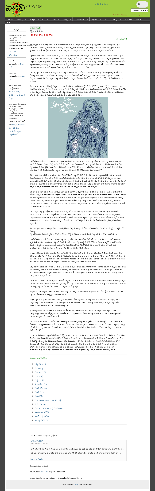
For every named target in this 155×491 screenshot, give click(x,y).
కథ (44, 19)
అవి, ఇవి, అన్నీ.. (112, 19)
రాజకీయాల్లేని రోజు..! (43, 416)
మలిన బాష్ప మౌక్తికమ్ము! (13, 53)
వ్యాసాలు (95, 19)
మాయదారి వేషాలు (42, 372)
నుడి (8, 22)
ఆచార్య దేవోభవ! (41, 420)
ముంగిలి (10, 19)
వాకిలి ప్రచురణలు (101, 4)
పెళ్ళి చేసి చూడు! (41, 364)
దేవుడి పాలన (39, 392)
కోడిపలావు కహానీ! (42, 412)
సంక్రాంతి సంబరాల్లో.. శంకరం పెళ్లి (48, 400)
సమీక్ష (66, 19)
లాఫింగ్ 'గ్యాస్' (35, 28)
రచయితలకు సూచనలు (134, 19)
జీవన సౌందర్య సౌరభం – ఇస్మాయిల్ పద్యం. (17, 95)
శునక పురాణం (40, 404)
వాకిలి (76, 484)
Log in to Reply (36, 459)
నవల (54, 19)
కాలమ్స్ (20, 19)
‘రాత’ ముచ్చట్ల (40, 376)
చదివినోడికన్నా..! (41, 396)
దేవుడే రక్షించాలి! (41, 388)
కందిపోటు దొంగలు (42, 384)
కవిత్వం (33, 19)
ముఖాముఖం (80, 19)
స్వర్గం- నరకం (40, 380)
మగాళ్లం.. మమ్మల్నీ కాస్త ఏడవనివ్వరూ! (50, 408)
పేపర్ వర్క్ (39, 368)
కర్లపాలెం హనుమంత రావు (42, 35)
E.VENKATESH (36, 441)
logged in (44, 472)
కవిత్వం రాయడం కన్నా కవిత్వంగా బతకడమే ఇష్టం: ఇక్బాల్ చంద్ (17, 129)
